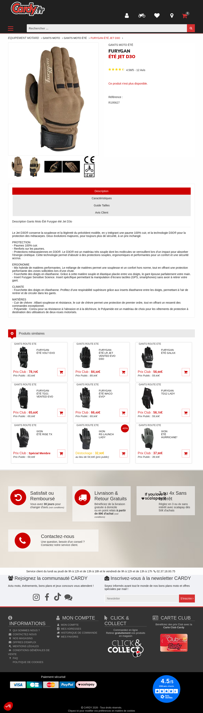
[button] (8, 706)
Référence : (115, 97)
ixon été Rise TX (44, 433)
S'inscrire (186, 598)
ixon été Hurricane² (169, 434)
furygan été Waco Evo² (105, 393)
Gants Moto (51, 38)
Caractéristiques (102, 198)
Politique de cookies (27, 662)
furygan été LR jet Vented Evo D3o (107, 354)
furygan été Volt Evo (45, 351)
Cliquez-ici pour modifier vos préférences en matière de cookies (101, 710)
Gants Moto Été (75, 38)
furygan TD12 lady (168, 392)
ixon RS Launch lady (106, 434)
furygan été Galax (168, 351)
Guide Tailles (102, 205)
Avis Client (101, 212)
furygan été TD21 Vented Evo (44, 393)
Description (101, 191)
